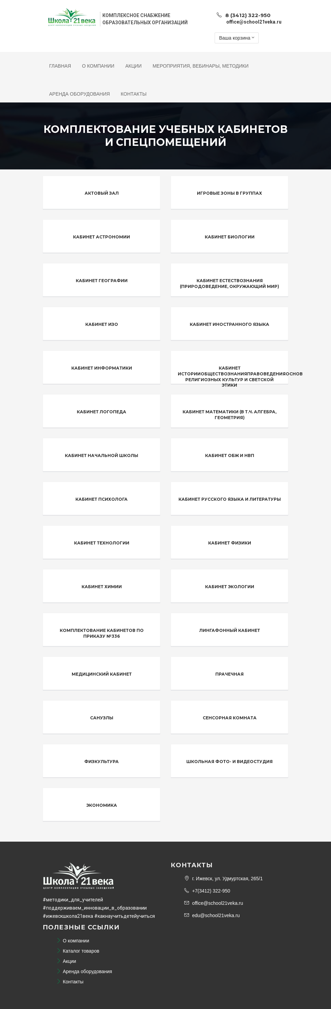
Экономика (101, 805)
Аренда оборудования (79, 94)
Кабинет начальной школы (101, 455)
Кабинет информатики (101, 368)
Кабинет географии (102, 280)
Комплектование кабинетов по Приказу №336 (102, 633)
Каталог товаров (77, 951)
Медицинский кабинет (102, 674)
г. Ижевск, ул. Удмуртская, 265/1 (223, 878)
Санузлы (101, 717)
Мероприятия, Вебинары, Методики (200, 66)
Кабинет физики (229, 542)
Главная (60, 66)
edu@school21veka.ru (212, 915)
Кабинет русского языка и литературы (229, 499)
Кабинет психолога (101, 499)
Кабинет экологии (229, 586)
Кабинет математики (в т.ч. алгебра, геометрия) (229, 414)
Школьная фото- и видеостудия (229, 761)
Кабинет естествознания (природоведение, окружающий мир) (229, 283)
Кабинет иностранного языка (229, 324)
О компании (98, 66)
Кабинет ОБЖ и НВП (229, 455)
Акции (133, 66)
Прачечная (229, 674)
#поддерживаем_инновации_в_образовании (95, 908)
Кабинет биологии (230, 236)
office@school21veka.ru (213, 903)
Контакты (134, 94)
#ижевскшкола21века (68, 916)
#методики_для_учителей (73, 899)
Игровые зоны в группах (229, 193)
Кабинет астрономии (101, 236)
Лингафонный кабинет (229, 630)
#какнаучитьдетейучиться (124, 916)
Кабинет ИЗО (101, 324)
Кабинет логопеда (101, 411)
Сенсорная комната (230, 717)
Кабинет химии (102, 586)
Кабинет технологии (101, 542)
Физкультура (101, 761)
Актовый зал (102, 193)
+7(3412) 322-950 (207, 891)
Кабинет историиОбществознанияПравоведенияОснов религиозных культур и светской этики (240, 376)
